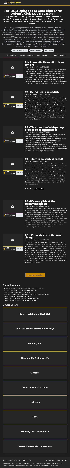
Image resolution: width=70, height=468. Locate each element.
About (10, 460)
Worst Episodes (26, 55)
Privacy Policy (26, 460)
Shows (5, 460)
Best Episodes (10, 55)
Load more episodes (35, 275)
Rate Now (19, 76)
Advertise (17, 460)
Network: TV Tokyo (36, 50)
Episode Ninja (62, 460)
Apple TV (39, 189)
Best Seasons (42, 55)
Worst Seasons (59, 55)
